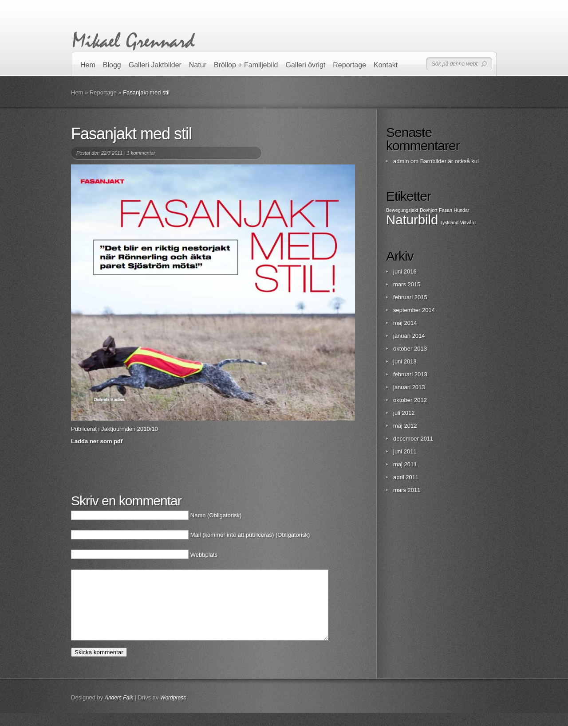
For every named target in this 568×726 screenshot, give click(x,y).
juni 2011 (405, 451)
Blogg (112, 65)
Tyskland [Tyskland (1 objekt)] (449, 222)
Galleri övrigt (306, 65)
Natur (197, 65)
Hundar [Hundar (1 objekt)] (461, 210)
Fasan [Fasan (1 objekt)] (445, 210)
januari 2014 (409, 335)
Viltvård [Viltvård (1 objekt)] (468, 222)
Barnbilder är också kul (449, 161)
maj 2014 (405, 323)
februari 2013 (410, 374)
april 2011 (405, 477)
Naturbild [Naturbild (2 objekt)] (412, 219)
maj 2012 (405, 425)
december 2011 (413, 438)
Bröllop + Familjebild (246, 65)
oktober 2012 (410, 400)
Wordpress (173, 711)
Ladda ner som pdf (96, 441)
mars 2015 (406, 284)
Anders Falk (119, 711)
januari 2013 (409, 387)
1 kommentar (141, 153)
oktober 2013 (410, 348)
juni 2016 (405, 271)
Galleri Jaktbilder (155, 65)
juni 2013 (405, 361)
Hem (87, 65)
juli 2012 (403, 413)
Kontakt (386, 65)
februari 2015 (410, 297)
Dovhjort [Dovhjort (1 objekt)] (429, 210)
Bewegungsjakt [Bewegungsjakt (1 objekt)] (402, 210)
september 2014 (414, 310)
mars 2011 (406, 490)
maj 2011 (405, 464)
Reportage (349, 65)
